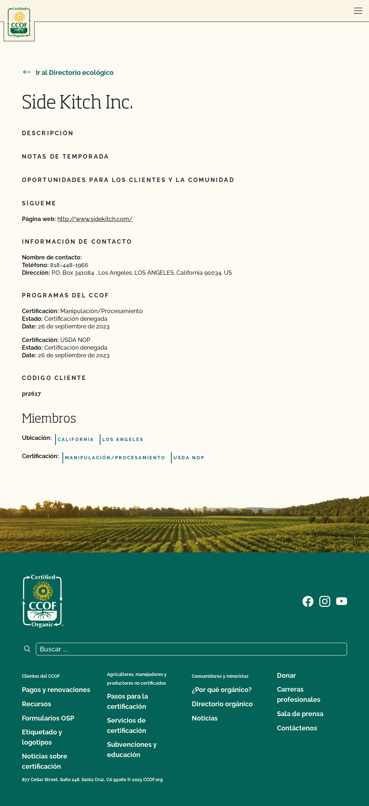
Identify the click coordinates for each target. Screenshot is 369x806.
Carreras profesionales (298, 694)
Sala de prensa (300, 714)
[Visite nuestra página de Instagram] (324, 600)
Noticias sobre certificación (44, 761)
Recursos (36, 704)
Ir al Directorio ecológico (68, 72)
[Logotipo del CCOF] (19, 22)
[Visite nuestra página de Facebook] (308, 600)
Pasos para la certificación (127, 701)
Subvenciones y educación (132, 750)
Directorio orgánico (222, 704)
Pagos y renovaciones (56, 689)
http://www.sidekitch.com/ (95, 219)
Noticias (205, 718)
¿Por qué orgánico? (222, 689)
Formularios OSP (48, 718)
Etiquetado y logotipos (42, 737)
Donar (286, 675)
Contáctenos (297, 728)
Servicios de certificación (126, 725)
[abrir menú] (358, 11)
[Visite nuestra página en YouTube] (341, 600)
